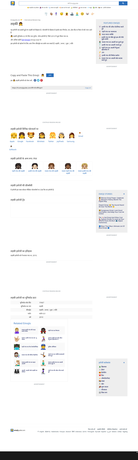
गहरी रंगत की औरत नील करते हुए (56, 371)
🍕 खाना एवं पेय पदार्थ (64, 7)
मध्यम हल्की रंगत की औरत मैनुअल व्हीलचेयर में (55, 338)
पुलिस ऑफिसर (52, 347)
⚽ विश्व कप (103, 392)
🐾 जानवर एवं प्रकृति (53, 7)
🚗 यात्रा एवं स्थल (82, 7)
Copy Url (88, 88)
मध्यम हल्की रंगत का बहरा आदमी (28, 363)
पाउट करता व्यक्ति (106, 34)
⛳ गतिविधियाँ (74, 7)
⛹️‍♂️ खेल (101, 384)
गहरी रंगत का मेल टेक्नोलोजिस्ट (30, 347)
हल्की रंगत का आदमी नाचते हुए (110, 45)
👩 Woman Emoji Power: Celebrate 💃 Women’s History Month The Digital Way (111, 199)
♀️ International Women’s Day (31, 20)
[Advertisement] (69, 455)
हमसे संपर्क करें (123, 429)
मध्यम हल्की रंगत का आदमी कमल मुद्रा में (55, 363)
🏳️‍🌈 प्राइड (102, 381)
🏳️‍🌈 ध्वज (100, 7)
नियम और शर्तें (91, 429)
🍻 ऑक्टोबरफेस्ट (104, 378)
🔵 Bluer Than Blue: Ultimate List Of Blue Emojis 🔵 (112, 227)
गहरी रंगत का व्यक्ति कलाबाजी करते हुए (56, 354)
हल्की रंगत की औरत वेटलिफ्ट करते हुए (111, 28)
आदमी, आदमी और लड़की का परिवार (29, 371)
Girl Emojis (26, 40)
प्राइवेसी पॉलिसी (101, 429)
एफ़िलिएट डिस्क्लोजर (112, 429)
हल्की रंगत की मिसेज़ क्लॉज (109, 55)
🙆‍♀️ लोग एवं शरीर (44, 7)
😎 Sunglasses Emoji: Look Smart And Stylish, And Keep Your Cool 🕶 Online (111, 212)
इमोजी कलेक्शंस (107, 7)
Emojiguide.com (15, 20)
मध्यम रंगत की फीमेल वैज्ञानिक (30, 355)
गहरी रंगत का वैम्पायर (53, 330)
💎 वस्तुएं (89, 7)
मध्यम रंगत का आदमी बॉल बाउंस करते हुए (110, 59)
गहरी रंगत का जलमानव (108, 32)
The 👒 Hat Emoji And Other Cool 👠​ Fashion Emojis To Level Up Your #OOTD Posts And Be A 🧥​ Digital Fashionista (111, 220)
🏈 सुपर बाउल (103, 387)
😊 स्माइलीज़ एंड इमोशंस (33, 7)
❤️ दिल (101, 375)
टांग (101, 52)
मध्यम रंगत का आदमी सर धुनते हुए (111, 42)
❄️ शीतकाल (103, 390)
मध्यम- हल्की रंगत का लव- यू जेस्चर (29, 338)
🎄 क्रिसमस (102, 367)
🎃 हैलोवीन (102, 372)
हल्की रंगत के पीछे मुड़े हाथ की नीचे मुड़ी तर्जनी (111, 38)
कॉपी (50, 75)
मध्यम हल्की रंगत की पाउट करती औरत (29, 330)
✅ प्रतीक (95, 7)
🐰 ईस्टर (101, 370)
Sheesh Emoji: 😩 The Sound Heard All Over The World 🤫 (111, 206)
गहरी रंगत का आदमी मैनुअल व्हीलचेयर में (109, 49)
